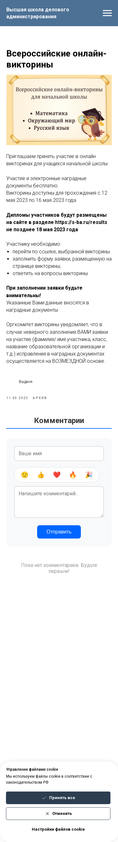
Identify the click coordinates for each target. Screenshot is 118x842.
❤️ (57, 474)
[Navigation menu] (107, 13)
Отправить (59, 531)
